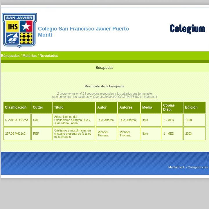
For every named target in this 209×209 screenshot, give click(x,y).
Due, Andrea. (106, 120)
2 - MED (168, 120)
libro (145, 120)
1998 (188, 120)
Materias (30, 56)
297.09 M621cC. (15, 133)
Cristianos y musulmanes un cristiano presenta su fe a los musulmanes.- (72, 133)
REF (36, 133)
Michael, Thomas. (103, 134)
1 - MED (168, 133)
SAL (36, 120)
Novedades (48, 56)
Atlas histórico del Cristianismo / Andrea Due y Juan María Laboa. (72, 120)
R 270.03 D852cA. (17, 120)
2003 (188, 133)
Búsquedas (10, 56)
